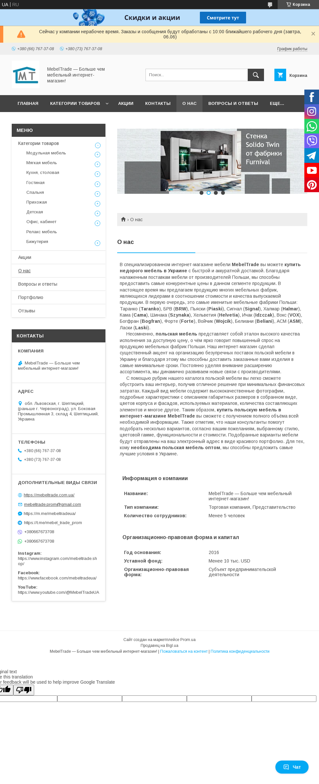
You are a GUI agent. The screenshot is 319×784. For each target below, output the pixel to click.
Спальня (35, 192)
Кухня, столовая (42, 172)
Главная (28, 103)
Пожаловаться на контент (184, 651)
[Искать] (256, 75)
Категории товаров (75, 103)
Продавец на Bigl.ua (159, 645)
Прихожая (36, 202)
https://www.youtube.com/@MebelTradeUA (58, 592)
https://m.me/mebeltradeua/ (50, 513)
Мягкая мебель (41, 162)
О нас (189, 103)
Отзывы (26, 310)
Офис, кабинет (41, 221)
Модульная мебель (46, 152)
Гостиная (35, 182)
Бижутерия (37, 241)
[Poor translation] (23, 690)
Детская (34, 211)
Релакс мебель (41, 231)
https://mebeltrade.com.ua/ (49, 494)
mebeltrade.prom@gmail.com (52, 504)
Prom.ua (188, 639)
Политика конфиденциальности (240, 651)
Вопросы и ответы (233, 103)
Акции (125, 103)
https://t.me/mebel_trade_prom (53, 522)
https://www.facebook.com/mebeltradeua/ (57, 578)
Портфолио (30, 297)
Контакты (158, 103)
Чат (292, 767)
